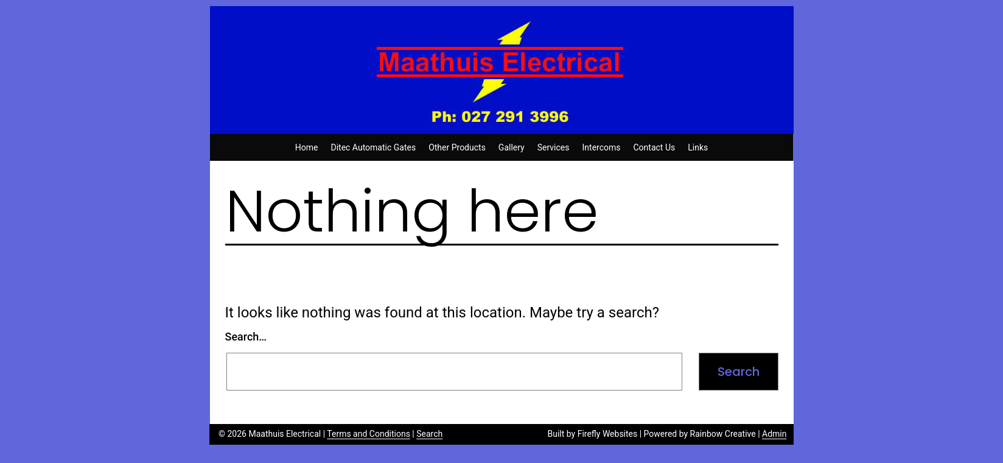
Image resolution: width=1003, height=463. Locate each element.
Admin (774, 434)
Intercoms (601, 147)
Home (306, 147)
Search (429, 434)
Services (553, 147)
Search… (246, 336)
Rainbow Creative (723, 434)
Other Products (457, 147)
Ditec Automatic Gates (373, 147)
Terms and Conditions (368, 434)
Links (698, 147)
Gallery (511, 147)
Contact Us (655, 147)
